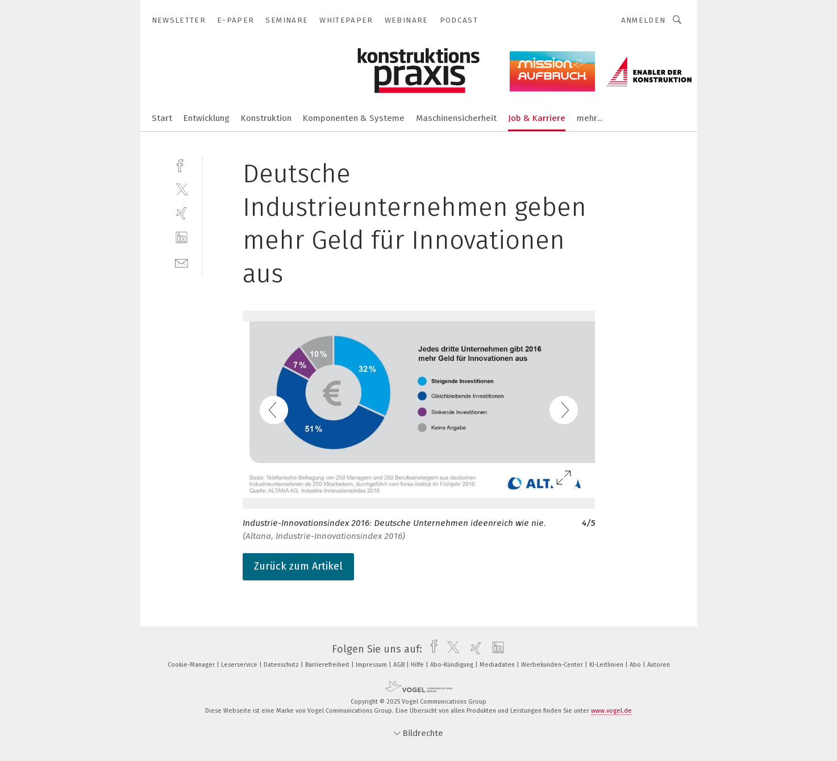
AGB (399, 664)
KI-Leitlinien (607, 664)
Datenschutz (282, 664)
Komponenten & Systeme (354, 118)
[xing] (181, 213)
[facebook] (181, 164)
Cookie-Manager (192, 664)
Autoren (658, 664)
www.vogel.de (611, 710)
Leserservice (240, 664)
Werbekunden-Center (553, 664)
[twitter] (181, 189)
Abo (636, 664)
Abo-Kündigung (452, 664)
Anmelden (643, 20)
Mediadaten (498, 664)
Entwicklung (207, 118)
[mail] (181, 262)
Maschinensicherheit (456, 118)
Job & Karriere (536, 118)
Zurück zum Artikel (298, 566)
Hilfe (418, 664)
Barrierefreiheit (328, 664)
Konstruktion (266, 118)
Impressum (372, 664)
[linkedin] (181, 238)
